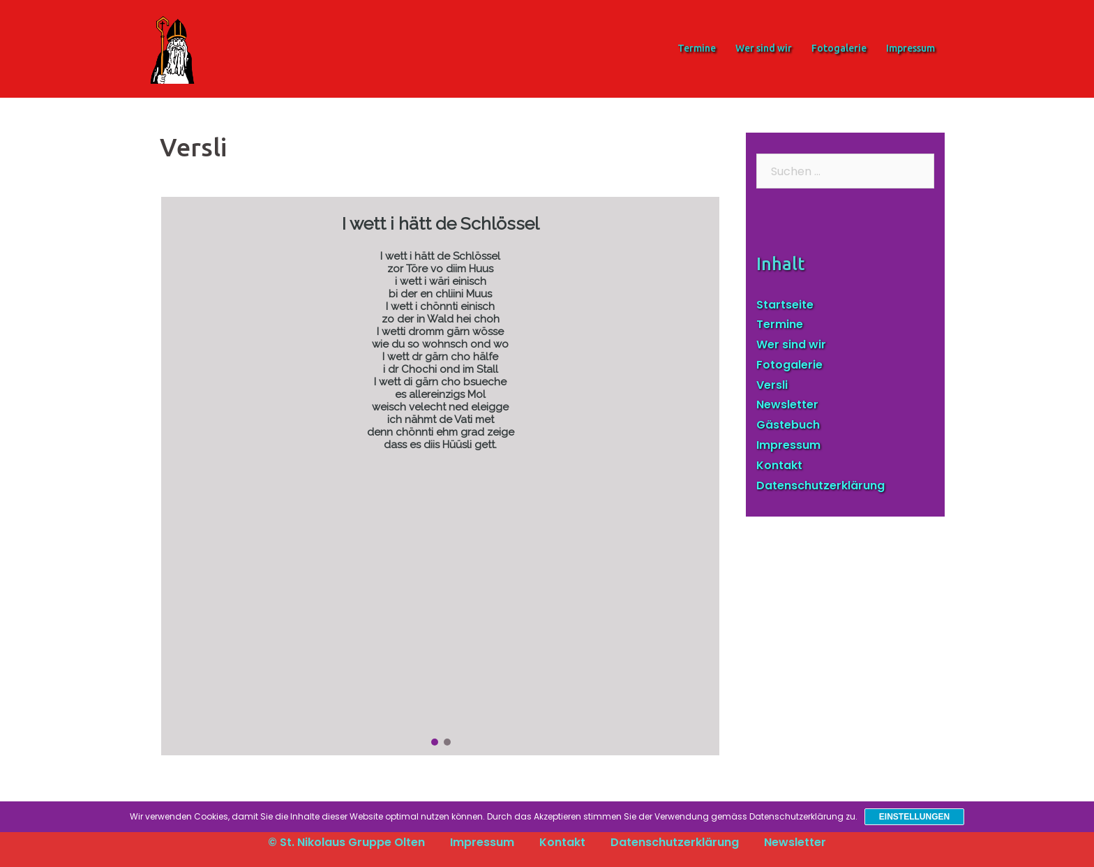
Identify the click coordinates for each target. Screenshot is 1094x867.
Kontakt (779, 465)
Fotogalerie (839, 48)
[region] (440, 476)
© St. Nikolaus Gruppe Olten (346, 842)
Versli (772, 385)
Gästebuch (788, 425)
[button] (434, 742)
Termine (696, 48)
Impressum (910, 48)
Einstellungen (914, 817)
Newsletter (787, 405)
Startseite (785, 305)
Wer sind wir (763, 48)
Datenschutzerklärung (820, 485)
